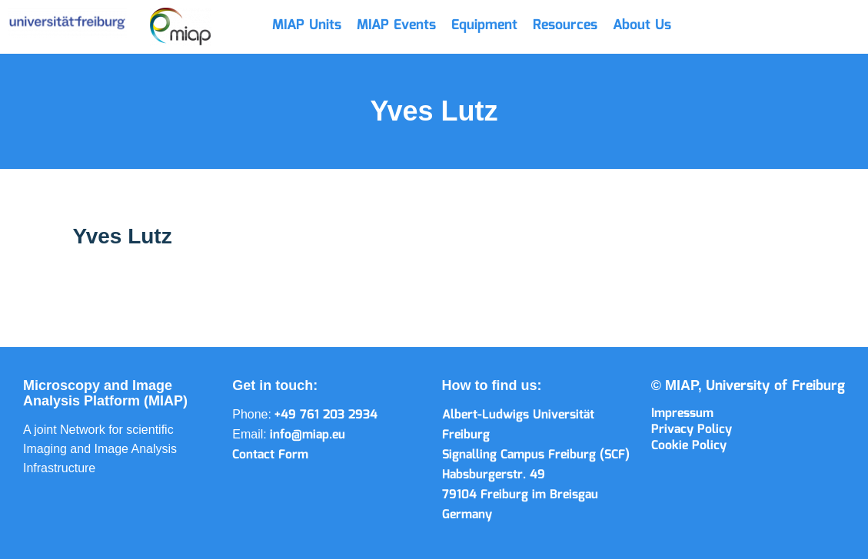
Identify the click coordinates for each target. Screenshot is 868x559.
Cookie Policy (689, 445)
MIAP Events (396, 25)
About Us (642, 25)
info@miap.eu (307, 435)
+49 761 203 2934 (325, 415)
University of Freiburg (775, 386)
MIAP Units (306, 25)
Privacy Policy (691, 429)
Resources (565, 25)
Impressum (682, 413)
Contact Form (270, 455)
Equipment (484, 25)
